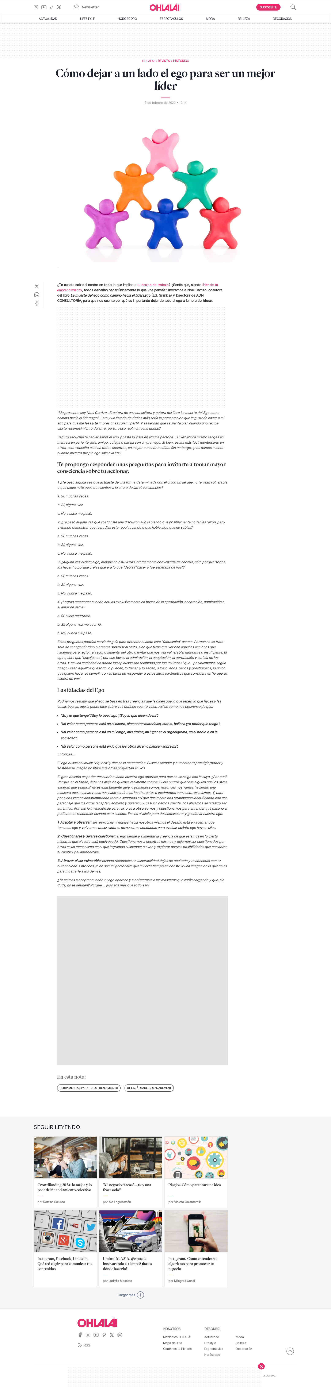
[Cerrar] (261, 1366)
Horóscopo (127, 18)
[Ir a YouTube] (45, 7)
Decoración (282, 18)
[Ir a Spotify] (121, 1337)
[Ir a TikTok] (53, 7)
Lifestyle (87, 18)
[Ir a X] (60, 7)
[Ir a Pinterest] (106, 1337)
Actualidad (48, 18)
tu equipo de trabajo (153, 285)
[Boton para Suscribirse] (268, 7)
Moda (210, 18)
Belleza (244, 18)
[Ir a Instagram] (37, 7)
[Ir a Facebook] (81, 1337)
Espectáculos (171, 18)
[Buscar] (293, 7)
